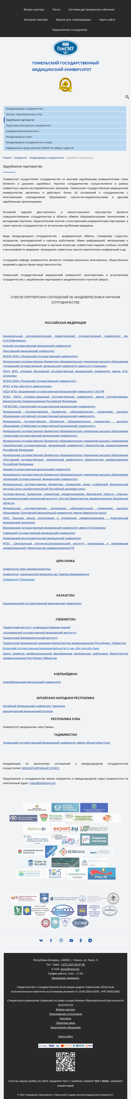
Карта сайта (107, 19)
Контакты (65, 1018)
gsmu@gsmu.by (70, 969)
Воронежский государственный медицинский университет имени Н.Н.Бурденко (54, 527)
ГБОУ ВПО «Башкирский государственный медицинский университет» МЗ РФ (53, 391)
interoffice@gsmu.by (42, 783)
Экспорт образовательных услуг (24, 114)
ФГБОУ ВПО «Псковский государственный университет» (39, 380)
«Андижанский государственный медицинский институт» (40, 632)
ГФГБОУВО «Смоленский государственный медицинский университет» (49, 406)
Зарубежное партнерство (20, 120)
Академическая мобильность (22, 131)
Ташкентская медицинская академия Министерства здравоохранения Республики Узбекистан (64, 643)
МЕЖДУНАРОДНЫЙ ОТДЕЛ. (41, 768)
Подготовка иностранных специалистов (28, 125)
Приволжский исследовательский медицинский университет (42, 538)
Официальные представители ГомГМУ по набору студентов (40, 148)
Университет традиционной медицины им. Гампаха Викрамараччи (46, 574)
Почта (56, 9)
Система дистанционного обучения (92, 9)
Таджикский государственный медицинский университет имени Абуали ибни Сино (56, 742)
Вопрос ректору (34, 9)
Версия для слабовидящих (73, 19)
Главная (7, 158)
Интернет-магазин (36, 19)
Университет (20, 158)
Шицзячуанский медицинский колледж (28, 711)
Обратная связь (65, 1022)
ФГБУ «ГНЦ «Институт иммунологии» (27, 386)
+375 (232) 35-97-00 (73, 964)
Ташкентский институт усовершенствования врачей (36, 627)
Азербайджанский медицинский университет (32, 682)
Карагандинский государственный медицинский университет (42, 603)
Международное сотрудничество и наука (29, 142)
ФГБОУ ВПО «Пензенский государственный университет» (40, 356)
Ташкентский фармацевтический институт (30, 637)
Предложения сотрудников (69, 29)
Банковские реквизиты (65, 978)
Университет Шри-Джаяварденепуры (27, 568)
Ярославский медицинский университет (29, 351)
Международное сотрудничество (24, 108)
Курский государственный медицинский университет (37, 345)
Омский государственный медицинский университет (37, 469)
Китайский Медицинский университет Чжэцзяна (34, 706)
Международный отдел (19, 136)
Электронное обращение (65, 1027)
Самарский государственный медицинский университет (39, 533)
